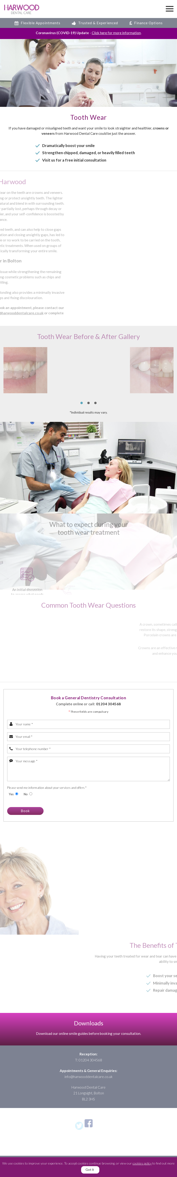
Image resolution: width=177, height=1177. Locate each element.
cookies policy (142, 1163)
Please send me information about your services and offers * (47, 783)
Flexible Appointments (37, 23)
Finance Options (146, 23)
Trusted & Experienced (95, 23)
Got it (90, 1169)
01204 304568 (108, 699)
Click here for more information (116, 33)
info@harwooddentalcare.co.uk (88, 1078)
